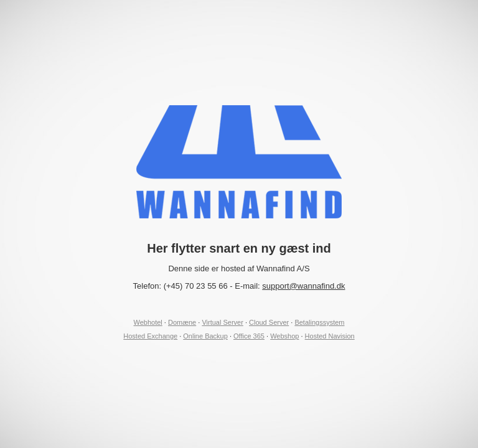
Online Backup (205, 336)
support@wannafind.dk (303, 286)
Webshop (284, 336)
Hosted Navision (330, 336)
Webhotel (148, 322)
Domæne (182, 322)
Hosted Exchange (150, 336)
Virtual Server (222, 322)
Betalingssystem (319, 322)
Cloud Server (269, 322)
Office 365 (249, 336)
